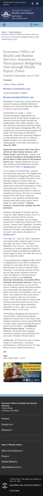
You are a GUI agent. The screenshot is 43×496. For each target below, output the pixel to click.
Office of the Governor (11, 451)
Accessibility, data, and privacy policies (24, 485)
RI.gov (4, 456)
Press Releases (15, 32)
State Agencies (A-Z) (10, 467)
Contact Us (6, 424)
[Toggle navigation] (35, 24)
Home (3, 32)
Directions (5, 430)
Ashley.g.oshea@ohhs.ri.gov (17, 89)
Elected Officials (8, 461)
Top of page (14, 490)
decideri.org (29, 167)
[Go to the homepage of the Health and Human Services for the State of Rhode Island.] (6, 14)
